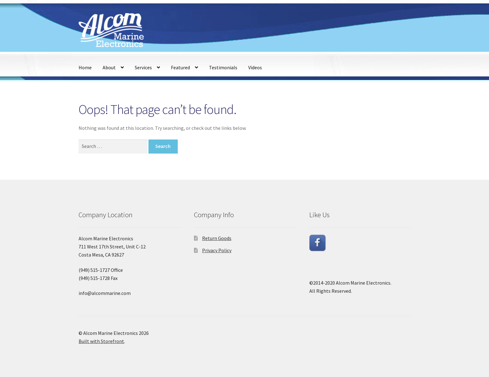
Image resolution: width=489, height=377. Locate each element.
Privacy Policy (216, 250)
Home (85, 67)
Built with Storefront (101, 341)
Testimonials (223, 67)
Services (143, 67)
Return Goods (216, 238)
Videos (255, 67)
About (109, 67)
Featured (180, 67)
